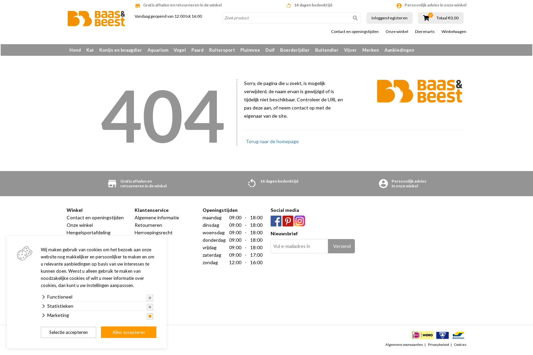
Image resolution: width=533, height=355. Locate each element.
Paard (197, 50)
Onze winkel (396, 32)
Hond (75, 50)
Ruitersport (222, 50)
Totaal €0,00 (447, 18)
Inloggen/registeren (390, 17)
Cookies (460, 346)
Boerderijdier (295, 50)
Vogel (180, 50)
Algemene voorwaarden (404, 346)
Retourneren (148, 227)
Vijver (350, 50)
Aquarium (158, 50)
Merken (370, 50)
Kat (90, 50)
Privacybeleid (438, 346)
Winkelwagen (454, 32)
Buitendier (327, 50)
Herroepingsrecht (154, 234)
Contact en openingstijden (355, 32)
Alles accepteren (129, 332)
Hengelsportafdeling (88, 234)
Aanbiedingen (399, 50)
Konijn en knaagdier (120, 50)
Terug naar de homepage (272, 143)
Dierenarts (425, 32)
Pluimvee (250, 50)
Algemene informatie (157, 219)
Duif (270, 50)
